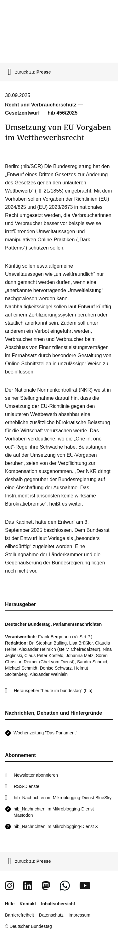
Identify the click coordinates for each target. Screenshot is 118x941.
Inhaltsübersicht (58, 903)
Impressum (79, 915)
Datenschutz (51, 915)
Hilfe (9, 903)
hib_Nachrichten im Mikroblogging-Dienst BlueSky (62, 797)
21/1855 (49, 190)
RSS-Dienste (26, 786)
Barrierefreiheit (19, 915)
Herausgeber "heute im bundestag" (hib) (53, 690)
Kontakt (28, 903)
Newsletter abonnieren (36, 775)
